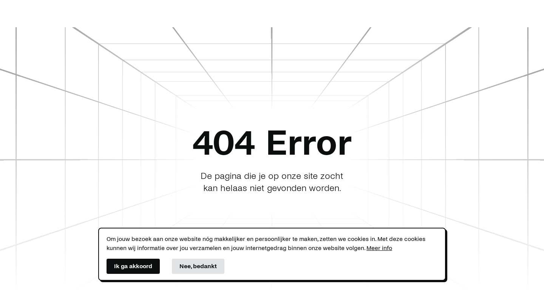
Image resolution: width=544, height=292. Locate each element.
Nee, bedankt (198, 266)
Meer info (379, 248)
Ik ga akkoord (133, 266)
